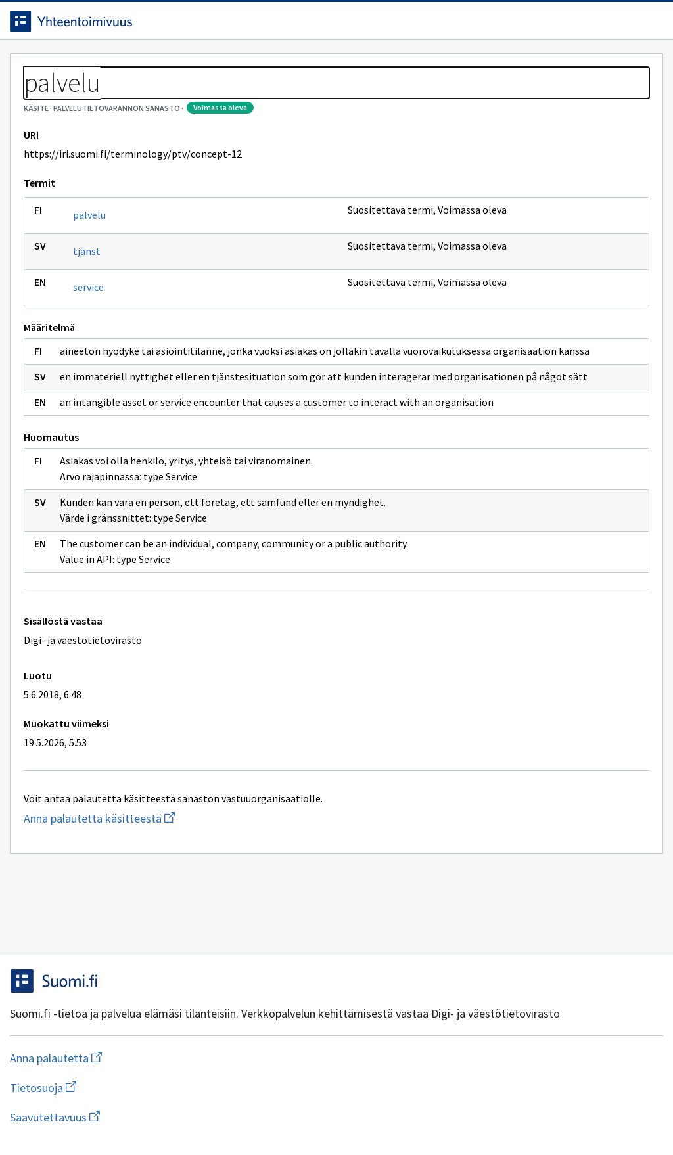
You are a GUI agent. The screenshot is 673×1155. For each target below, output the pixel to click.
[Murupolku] (336, 98)
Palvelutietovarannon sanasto (145, 98)
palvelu (99, 274)
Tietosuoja (171, 1117)
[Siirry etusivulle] (100, 25)
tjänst (96, 310)
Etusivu (41, 66)
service (98, 346)
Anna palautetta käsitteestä (135, 925)
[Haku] (372, 25)
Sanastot (40, 98)
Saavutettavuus (276, 1117)
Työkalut (114, 66)
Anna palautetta (66, 1117)
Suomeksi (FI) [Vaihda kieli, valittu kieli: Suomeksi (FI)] (446, 25)
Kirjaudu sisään (599, 26)
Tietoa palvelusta (209, 66)
